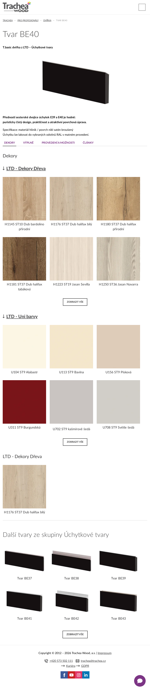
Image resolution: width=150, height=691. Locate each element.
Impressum (105, 653)
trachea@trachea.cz (93, 660)
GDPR (85, 666)
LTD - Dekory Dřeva (26, 168)
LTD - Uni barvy (22, 316)
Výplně (28, 142)
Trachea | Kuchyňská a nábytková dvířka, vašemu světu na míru (17, 6)
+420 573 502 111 (61, 660)
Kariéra (70, 666)
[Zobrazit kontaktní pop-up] (140, 681)
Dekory (9, 142)
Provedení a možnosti (58, 142)
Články (88, 142)
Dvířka (47, 20)
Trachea (8, 20)
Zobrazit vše (75, 302)
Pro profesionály (28, 20)
